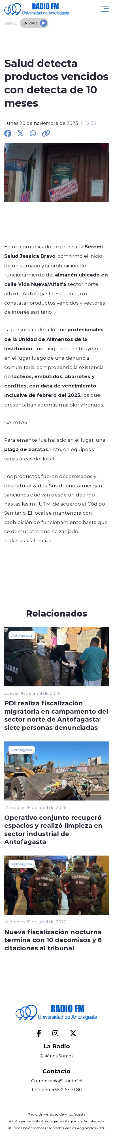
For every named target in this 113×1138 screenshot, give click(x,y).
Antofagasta (21, 635)
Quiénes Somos (56, 1056)
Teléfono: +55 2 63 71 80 (56, 1089)
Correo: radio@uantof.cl (56, 1080)
